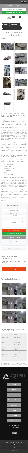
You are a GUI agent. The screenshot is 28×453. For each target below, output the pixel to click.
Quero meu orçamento (14, 269)
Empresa (14, 389)
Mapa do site (14, 420)
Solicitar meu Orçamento (14, 230)
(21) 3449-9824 (14, 425)
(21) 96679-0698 (14, 427)
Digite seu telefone (14, 213)
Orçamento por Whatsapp (14, 233)
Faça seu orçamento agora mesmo (14, 9)
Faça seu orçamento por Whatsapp (14, 12)
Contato (14, 410)
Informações (14, 405)
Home (14, 384)
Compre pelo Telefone (14, 237)
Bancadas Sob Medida (14, 395)
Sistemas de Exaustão (14, 400)
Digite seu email (14, 208)
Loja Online (14, 415)
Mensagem (14, 218)
